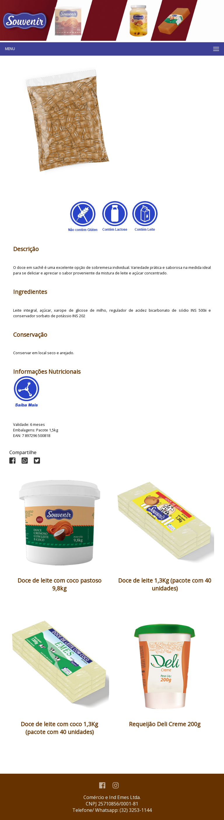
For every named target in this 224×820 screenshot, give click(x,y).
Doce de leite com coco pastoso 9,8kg (60, 584)
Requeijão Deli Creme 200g (164, 724)
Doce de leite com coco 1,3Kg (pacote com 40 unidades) (59, 728)
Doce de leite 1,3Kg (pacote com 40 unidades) (164, 584)
